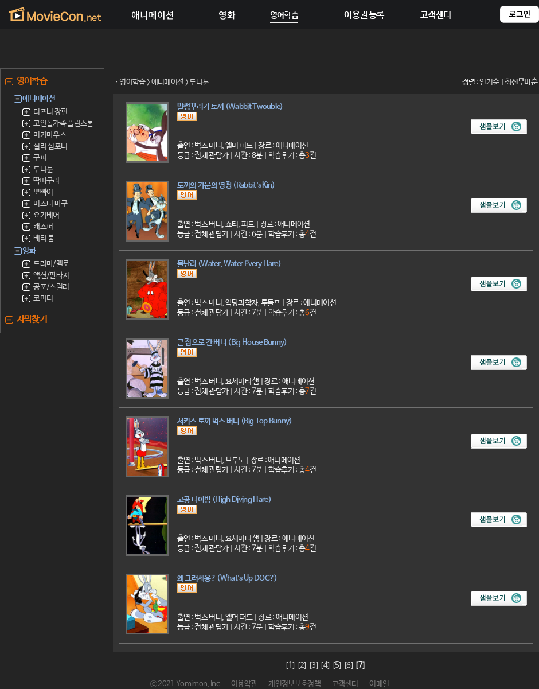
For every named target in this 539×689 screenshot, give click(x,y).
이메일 (379, 684)
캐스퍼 (43, 227)
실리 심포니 (50, 146)
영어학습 (132, 82)
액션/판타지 (51, 275)
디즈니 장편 (50, 112)
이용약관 (244, 684)
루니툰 (43, 169)
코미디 (43, 298)
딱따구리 (46, 181)
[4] (325, 665)
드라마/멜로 (51, 264)
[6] (348, 665)
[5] (337, 665)
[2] (302, 665)
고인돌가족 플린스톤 (63, 123)
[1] (290, 665)
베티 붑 (43, 238)
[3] (313, 665)
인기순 (489, 82)
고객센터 (345, 684)
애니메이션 (167, 82)
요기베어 (46, 215)
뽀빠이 (43, 192)
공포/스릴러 (51, 287)
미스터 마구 (50, 204)
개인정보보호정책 (294, 684)
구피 (39, 158)
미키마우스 (49, 135)
